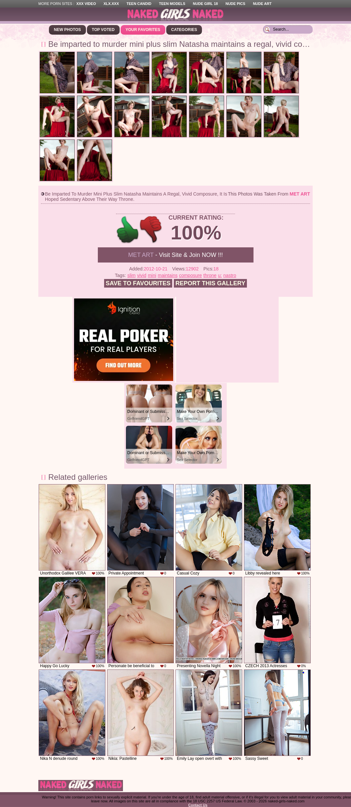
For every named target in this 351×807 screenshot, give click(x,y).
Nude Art (262, 4)
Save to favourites (138, 283)
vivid (141, 275)
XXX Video (86, 4)
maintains (167, 275)
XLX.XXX (111, 4)
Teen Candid (139, 4)
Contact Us (197, 805)
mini (152, 275)
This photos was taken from (269, 194)
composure (190, 275)
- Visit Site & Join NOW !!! (175, 255)
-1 (151, 230)
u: (220, 275)
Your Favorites (143, 29)
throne (209, 275)
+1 (127, 230)
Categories (184, 29)
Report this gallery (210, 283)
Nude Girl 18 (205, 4)
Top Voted (103, 29)
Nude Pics (235, 4)
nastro (229, 275)
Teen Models (172, 4)
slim (131, 275)
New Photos (67, 29)
